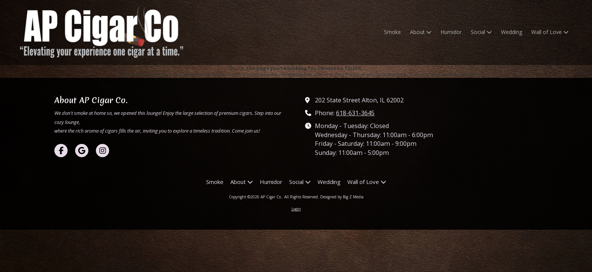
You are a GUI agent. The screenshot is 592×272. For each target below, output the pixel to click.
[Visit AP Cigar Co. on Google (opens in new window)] (81, 150)
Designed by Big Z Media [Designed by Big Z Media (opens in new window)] (342, 196)
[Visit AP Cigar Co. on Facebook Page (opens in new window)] (61, 150)
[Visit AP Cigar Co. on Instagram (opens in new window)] (102, 150)
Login (296, 209)
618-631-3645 (355, 113)
